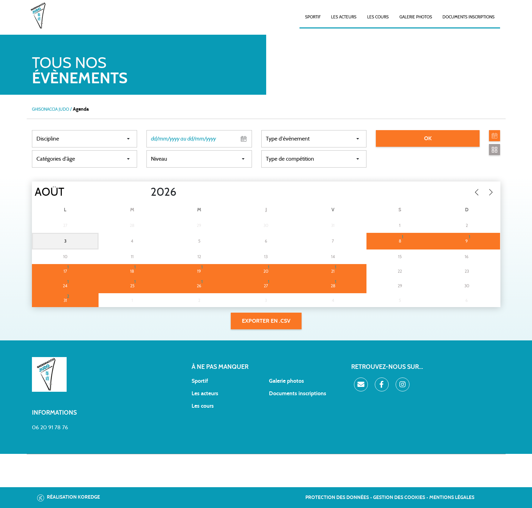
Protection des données (337, 497)
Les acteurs (343, 17)
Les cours (378, 17)
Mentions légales (451, 497)
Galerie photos (415, 17)
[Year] (144, 192)
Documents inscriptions (468, 17)
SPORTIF (313, 17)
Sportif (200, 381)
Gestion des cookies (399, 497)
